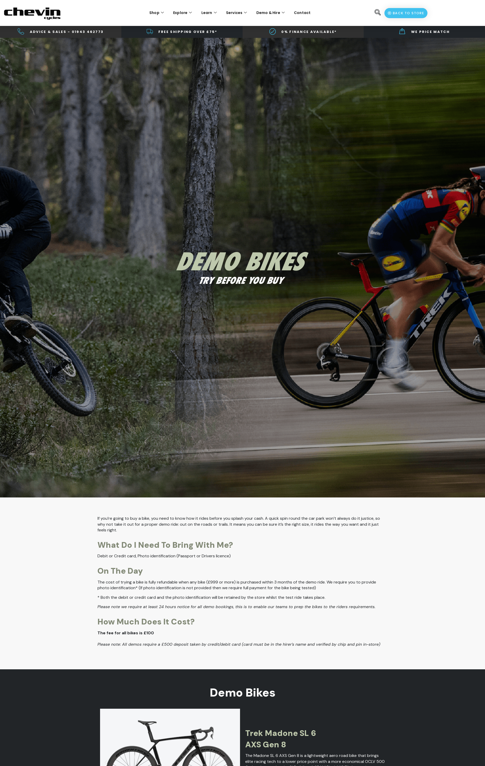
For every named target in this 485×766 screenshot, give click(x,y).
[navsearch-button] (378, 13)
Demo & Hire (270, 13)
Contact (302, 12)
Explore (182, 13)
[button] (106, 762)
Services (236, 13)
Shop (156, 13)
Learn (209, 13)
